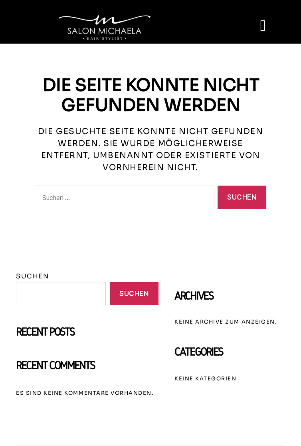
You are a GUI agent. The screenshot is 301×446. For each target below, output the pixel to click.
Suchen (32, 276)
